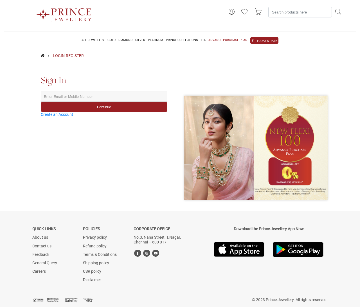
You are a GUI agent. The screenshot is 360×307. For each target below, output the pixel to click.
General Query (44, 263)
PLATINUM (155, 40)
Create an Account (57, 114)
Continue (104, 107)
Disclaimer (92, 279)
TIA (203, 40)
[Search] (300, 12)
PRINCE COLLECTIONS (182, 40)
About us (40, 237)
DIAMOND (125, 40)
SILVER (140, 40)
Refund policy (95, 246)
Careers (39, 271)
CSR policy (92, 271)
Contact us (41, 246)
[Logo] (64, 13)
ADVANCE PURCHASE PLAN (228, 40)
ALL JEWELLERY (93, 40)
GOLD (111, 40)
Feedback (40, 254)
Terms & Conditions (100, 254)
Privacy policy (95, 237)
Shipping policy (96, 263)
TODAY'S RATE (266, 41)
